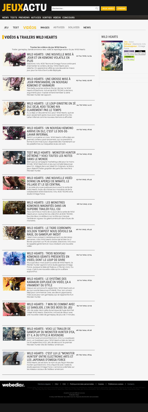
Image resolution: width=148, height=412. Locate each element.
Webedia (82, 393)
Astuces (36, 17)
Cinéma (121, 8)
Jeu (6, 27)
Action (131, 42)
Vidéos (57, 17)
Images (45, 27)
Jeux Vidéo (108, 8)
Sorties (47, 17)
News (5, 17)
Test (16, 27)
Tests (13, 17)
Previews (24, 17)
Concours (68, 17)
